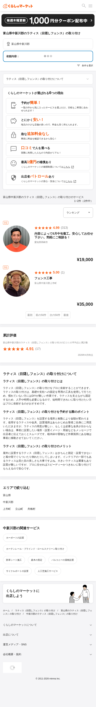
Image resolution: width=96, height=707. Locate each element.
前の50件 (41, 315)
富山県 (7, 495)
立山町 (19, 508)
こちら (68, 167)
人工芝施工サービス (48, 571)
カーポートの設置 (15, 537)
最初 (30, 315)
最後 (66, 315)
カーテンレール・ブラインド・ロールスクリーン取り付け (35, 549)
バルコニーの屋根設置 (63, 560)
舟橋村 (31, 508)
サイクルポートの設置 (17, 571)
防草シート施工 (14, 560)
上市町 (7, 508)
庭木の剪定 (36, 560)
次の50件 (55, 315)
